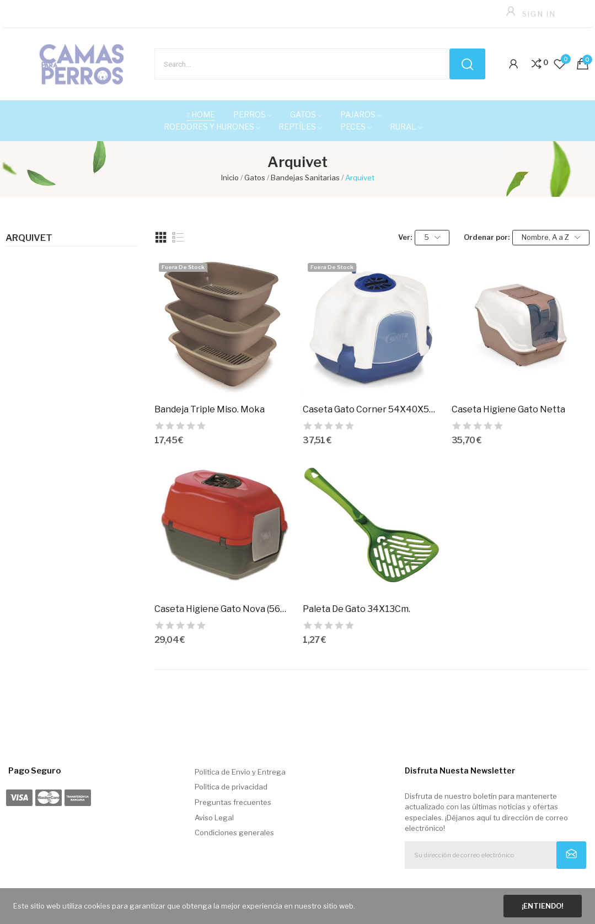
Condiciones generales (234, 832)
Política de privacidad (231, 786)
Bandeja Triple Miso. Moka (209, 409)
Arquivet (29, 238)
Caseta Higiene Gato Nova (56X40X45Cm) (223, 609)
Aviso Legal (214, 817)
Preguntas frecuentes (233, 802)
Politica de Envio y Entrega (240, 771)
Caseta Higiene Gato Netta (508, 409)
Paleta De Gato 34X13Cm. (356, 609)
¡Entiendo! (542, 905)
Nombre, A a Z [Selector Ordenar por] (551, 237)
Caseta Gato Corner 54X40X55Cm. (372, 409)
